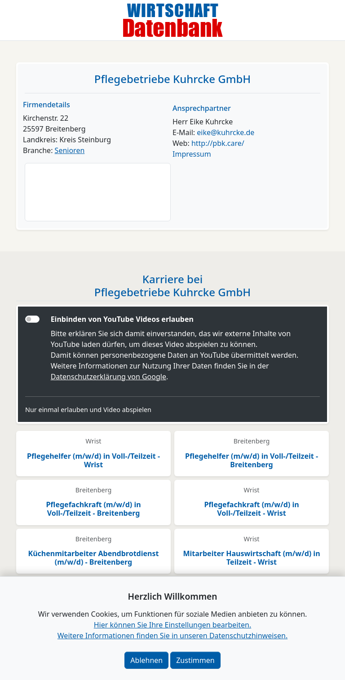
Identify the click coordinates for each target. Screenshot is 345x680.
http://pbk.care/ (217, 143)
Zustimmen (195, 660)
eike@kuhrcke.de (225, 132)
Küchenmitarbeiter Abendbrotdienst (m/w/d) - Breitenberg (93, 557)
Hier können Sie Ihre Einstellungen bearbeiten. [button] (172, 625)
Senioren (70, 150)
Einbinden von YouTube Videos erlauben (122, 319)
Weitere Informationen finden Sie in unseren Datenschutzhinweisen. (173, 636)
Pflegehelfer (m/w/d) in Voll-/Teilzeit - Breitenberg (251, 460)
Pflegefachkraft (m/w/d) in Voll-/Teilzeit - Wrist (251, 509)
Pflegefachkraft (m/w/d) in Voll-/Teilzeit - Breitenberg (93, 509)
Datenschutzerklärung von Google (108, 377)
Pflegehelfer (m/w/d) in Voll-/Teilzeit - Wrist (93, 460)
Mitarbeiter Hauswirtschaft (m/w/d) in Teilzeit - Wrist (251, 557)
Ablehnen (146, 660)
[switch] (32, 319)
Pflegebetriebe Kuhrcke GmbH (172, 78)
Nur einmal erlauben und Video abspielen (88, 409)
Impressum (191, 154)
